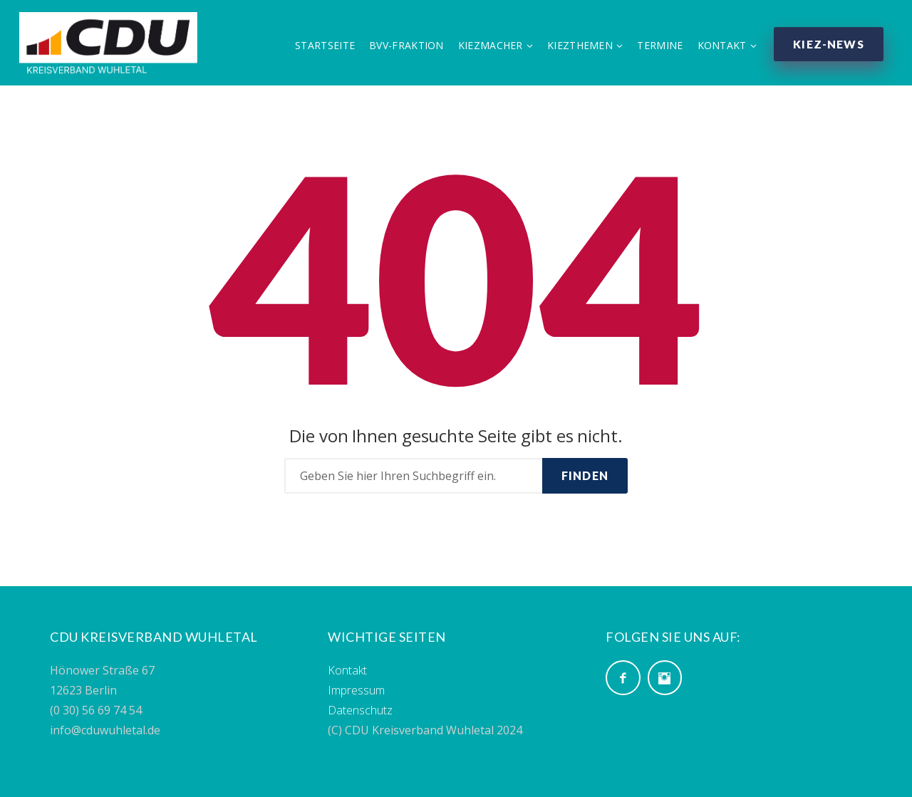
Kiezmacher (486, 47)
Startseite (321, 47)
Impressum (356, 690)
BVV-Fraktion (402, 47)
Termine (656, 47)
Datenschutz (360, 710)
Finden (584, 475)
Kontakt (717, 47)
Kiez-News (826, 46)
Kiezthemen (575, 47)
